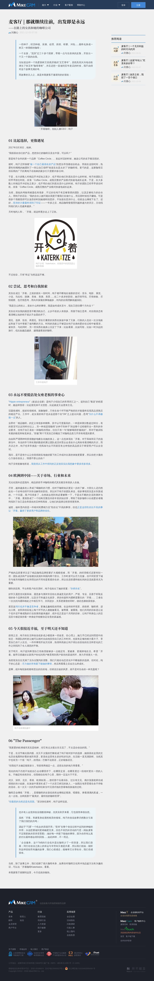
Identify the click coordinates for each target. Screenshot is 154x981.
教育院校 (42, 916)
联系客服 (133, 924)
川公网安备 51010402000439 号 (82, 968)
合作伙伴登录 (126, 941)
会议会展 (71, 916)
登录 (123, 5)
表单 (11, 916)
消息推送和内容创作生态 (130, 933)
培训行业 (42, 920)
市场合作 (23, 949)
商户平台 (12, 928)
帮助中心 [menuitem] (81, 5)
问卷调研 (71, 924)
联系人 (23, 916)
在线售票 (71, 935)
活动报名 (71, 920)
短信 (22, 920)
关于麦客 (12, 949)
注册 (138, 5)
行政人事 (71, 928)
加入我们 (34, 949)
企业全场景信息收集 (128, 916)
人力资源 (42, 924)
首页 (122, 936)
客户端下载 (130, 936)
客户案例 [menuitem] (69, 5)
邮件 (11, 920)
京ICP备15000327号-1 (54, 968)
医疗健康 (42, 928)
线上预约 (71, 931)
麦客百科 (124, 924)
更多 (40, 931)
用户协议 (45, 949)
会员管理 (12, 924)
